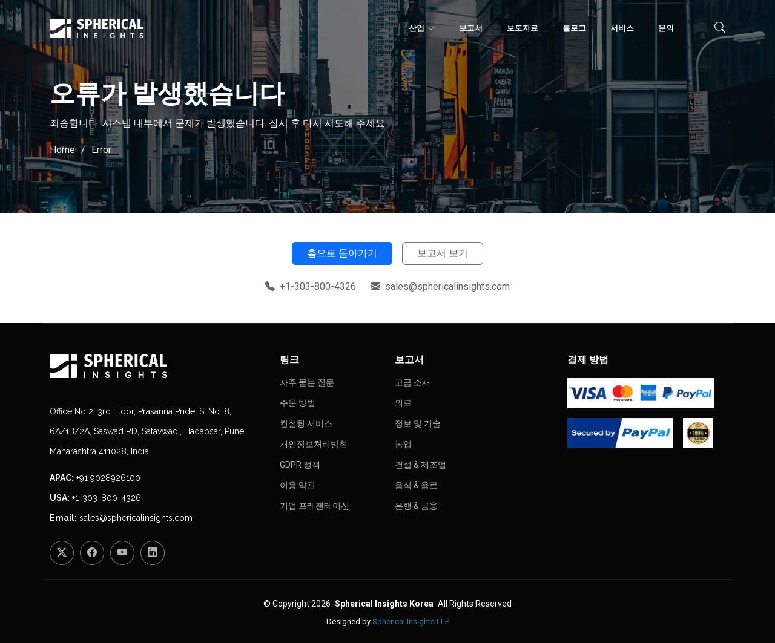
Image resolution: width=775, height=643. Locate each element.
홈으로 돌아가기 (342, 253)
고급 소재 (412, 382)
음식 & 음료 (416, 485)
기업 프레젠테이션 (314, 505)
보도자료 (522, 28)
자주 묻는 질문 (307, 382)
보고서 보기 (442, 253)
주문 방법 (297, 403)
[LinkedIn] (152, 553)
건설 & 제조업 (420, 464)
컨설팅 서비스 (306, 423)
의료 (403, 403)
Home (62, 149)
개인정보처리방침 (314, 444)
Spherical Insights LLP (410, 621)
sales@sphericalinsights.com (136, 518)
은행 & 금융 (416, 505)
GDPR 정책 (300, 464)
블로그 (574, 28)
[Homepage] (157, 366)
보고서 (471, 28)
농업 (403, 444)
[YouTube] (122, 553)
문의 (666, 28)
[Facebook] (92, 553)
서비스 (622, 28)
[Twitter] (62, 553)
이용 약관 (297, 485)
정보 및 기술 (418, 423)
